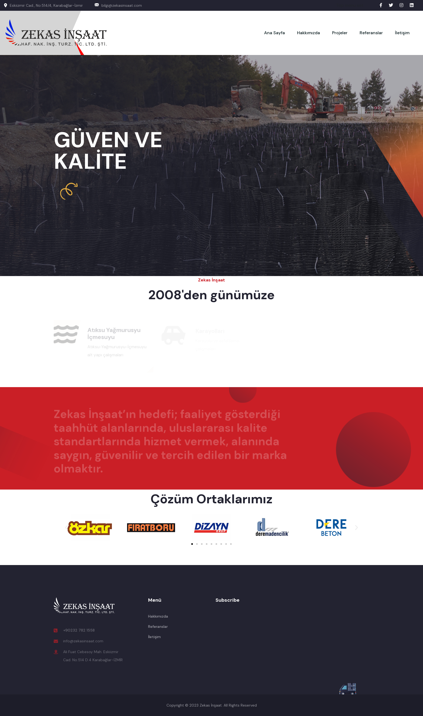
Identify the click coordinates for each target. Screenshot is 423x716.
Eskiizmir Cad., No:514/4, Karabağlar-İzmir (43, 5)
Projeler (339, 33)
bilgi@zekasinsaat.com (118, 5)
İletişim (402, 33)
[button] (66, 527)
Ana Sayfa (274, 33)
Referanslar (371, 33)
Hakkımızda (308, 33)
